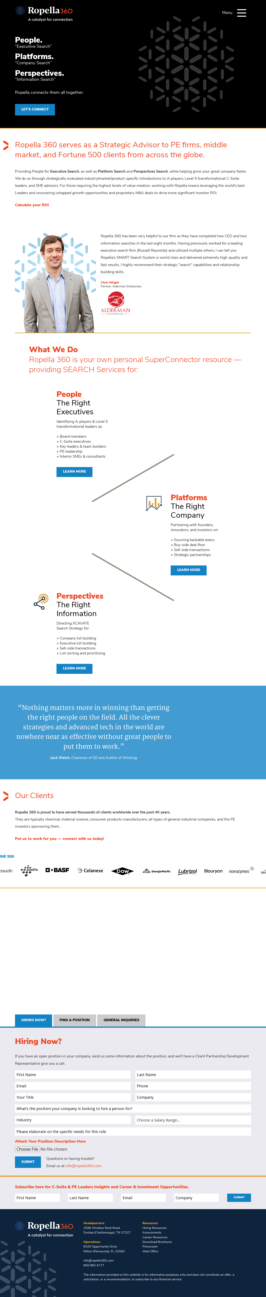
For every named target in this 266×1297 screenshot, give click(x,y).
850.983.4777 (93, 1265)
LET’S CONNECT (35, 109)
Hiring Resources (154, 1228)
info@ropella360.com (83, 1166)
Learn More (74, 471)
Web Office (150, 1251)
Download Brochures (157, 1242)
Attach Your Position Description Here (50, 1142)
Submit (28, 1162)
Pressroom (150, 1246)
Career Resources (155, 1237)
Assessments (151, 1232)
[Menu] (241, 13)
